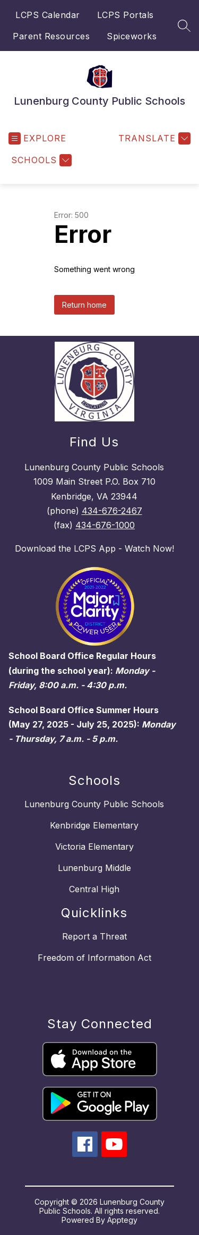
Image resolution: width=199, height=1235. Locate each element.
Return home (84, 304)
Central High (94, 889)
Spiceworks (132, 36)
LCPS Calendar (47, 15)
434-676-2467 (112, 510)
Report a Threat (94, 936)
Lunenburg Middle (94, 867)
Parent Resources (51, 36)
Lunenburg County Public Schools (94, 804)
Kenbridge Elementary (94, 825)
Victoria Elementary (94, 846)
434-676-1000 (105, 525)
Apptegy (122, 1219)
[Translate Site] (153, 138)
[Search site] (184, 25)
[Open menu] (37, 138)
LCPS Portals (125, 15)
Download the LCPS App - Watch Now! (94, 548)
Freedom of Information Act (94, 957)
